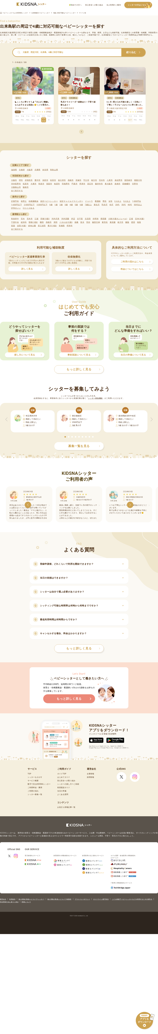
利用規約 (12, 899)
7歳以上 (88, 205)
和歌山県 (54, 170)
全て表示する (17, 191)
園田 (42, 222)
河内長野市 (16, 184)
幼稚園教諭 (33, 201)
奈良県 (45, 170)
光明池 (95, 219)
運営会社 (3, 899)
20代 (117, 205)
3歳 (66, 205)
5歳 (76, 205)
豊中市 (37, 180)
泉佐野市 (118, 180)
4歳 (71, 205)
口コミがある (28, 208)
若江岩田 (42, 226)
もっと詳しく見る (83, 648)
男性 (104, 201)
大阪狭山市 (16, 187)
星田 (133, 222)
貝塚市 (78, 180)
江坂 (36, 219)
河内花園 (65, 219)
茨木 (23, 219)
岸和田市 (29, 180)
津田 (55, 222)
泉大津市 (62, 180)
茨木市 (102, 180)
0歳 (50, 205)
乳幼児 (104, 205)
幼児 (111, 205)
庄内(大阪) (139, 219)
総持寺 (24, 222)
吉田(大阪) (21, 226)
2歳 (61, 205)
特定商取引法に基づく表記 (9, 902)
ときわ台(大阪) (66, 222)
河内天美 (55, 219)
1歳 (56, 205)
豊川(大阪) (52, 226)
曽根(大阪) (33, 222)
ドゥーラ (89, 201)
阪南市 (26, 187)
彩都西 (62, 226)
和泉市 (41, 184)
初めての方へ (75, 5)
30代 (123, 205)
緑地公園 (32, 226)
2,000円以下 (29, 205)
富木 (82, 222)
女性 (110, 201)
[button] (65, 437)
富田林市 (128, 180)
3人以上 (126, 201)
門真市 (74, 184)
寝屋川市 (138, 180)
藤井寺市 (99, 184)
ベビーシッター (75, 33)
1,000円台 (136, 201)
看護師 (98, 201)
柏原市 (57, 184)
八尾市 (110, 180)
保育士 (24, 201)
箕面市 (49, 184)
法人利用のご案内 (114, 5)
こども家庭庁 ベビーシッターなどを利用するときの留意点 (132, 899)
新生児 (97, 205)
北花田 (88, 219)
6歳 (81, 205)
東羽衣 (105, 222)
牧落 (139, 222)
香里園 (103, 219)
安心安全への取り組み (94, 5)
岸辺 (73, 219)
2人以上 (117, 201)
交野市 (135, 184)
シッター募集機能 (95, 398)
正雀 (131, 219)
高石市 (90, 184)
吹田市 (53, 180)
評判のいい (16, 208)
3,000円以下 (42, 205)
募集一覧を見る (84, 446)
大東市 (33, 184)
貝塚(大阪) (45, 219)
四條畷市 (126, 184)
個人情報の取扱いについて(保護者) (59, 899)
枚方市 (94, 180)
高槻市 (71, 180)
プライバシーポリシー (82, 899)
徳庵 (76, 222)
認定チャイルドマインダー (71, 201)
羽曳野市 (66, 184)
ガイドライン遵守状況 (101, 899)
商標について (26, 902)
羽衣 (88, 222)
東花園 (113, 222)
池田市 (45, 180)
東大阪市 (109, 184)
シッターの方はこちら (140, 5)
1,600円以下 (16, 205)
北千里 (80, 219)
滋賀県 (14, 170)
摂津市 (82, 184)
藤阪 (127, 222)
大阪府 (30, 170)
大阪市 (14, 180)
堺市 (21, 180)
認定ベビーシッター (49, 201)
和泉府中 (15, 219)
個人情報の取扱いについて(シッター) (31, 899)
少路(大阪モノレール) (117, 219)
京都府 (22, 170)
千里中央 (15, 222)
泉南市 (117, 184)
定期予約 (15, 201)
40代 (130, 205)
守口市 (86, 180)
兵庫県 (37, 170)
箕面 (13, 226)
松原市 (26, 184)
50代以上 (138, 205)
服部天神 (96, 222)
